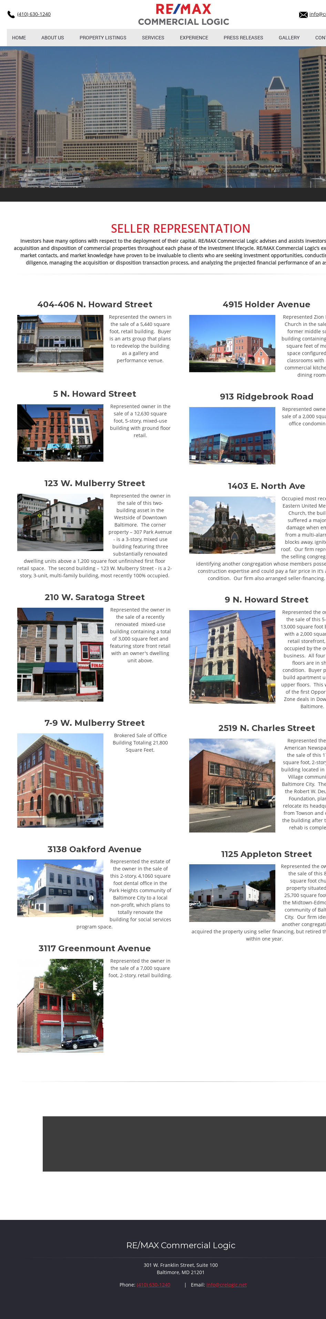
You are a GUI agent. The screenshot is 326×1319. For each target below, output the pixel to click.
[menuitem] (19, 37)
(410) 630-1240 (34, 14)
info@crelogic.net (226, 1284)
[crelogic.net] (183, 14)
